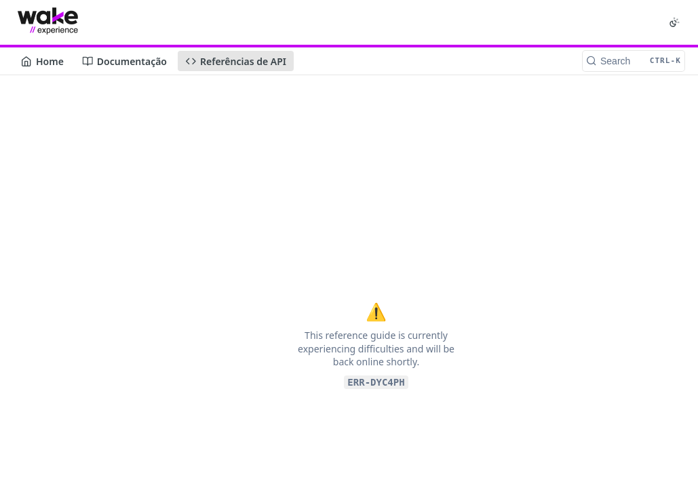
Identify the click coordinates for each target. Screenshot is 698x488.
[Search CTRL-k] (633, 61)
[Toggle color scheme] (674, 22)
